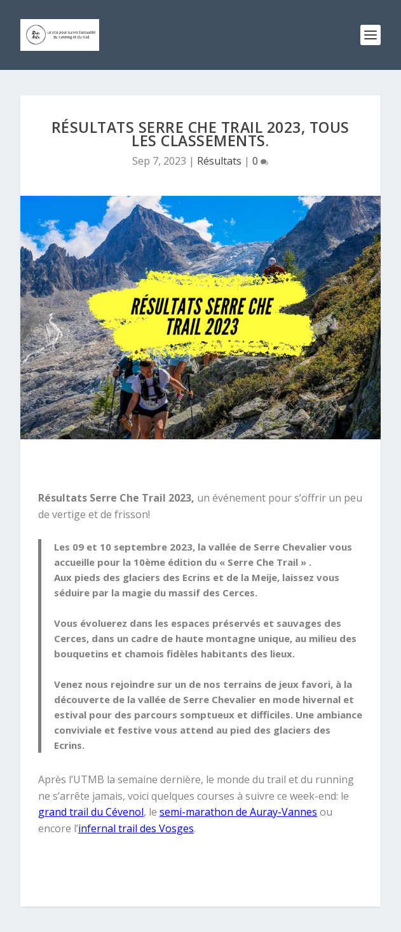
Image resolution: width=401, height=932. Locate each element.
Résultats (219, 161)
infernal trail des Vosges (136, 828)
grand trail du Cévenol (91, 812)
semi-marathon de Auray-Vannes (238, 812)
